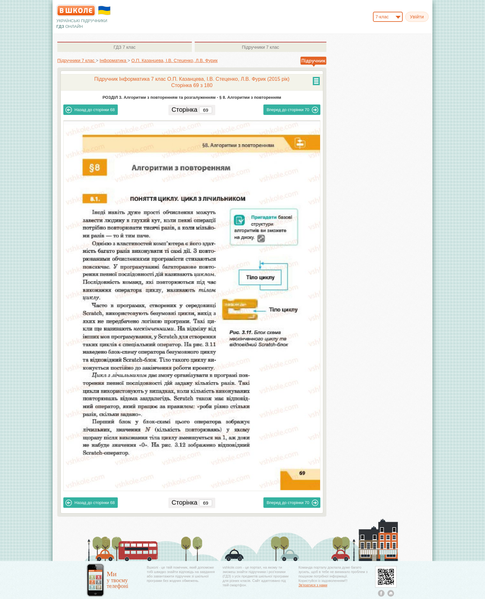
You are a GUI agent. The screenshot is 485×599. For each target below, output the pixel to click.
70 (292, 110)
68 (90, 110)
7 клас (124, 47)
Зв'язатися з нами (313, 585)
